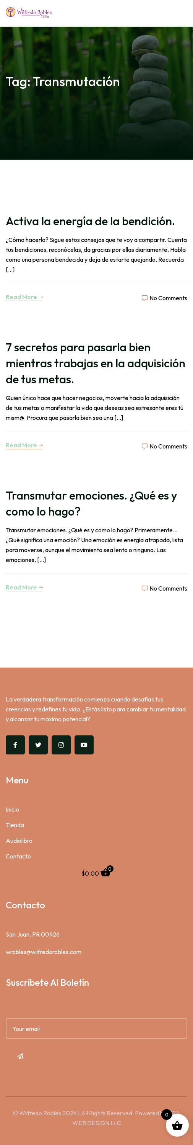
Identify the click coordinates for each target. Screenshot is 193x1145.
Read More (24, 297)
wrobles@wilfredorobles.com (43, 952)
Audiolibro (19, 840)
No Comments (164, 298)
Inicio (12, 809)
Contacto (18, 856)
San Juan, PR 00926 (33, 934)
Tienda (15, 825)
